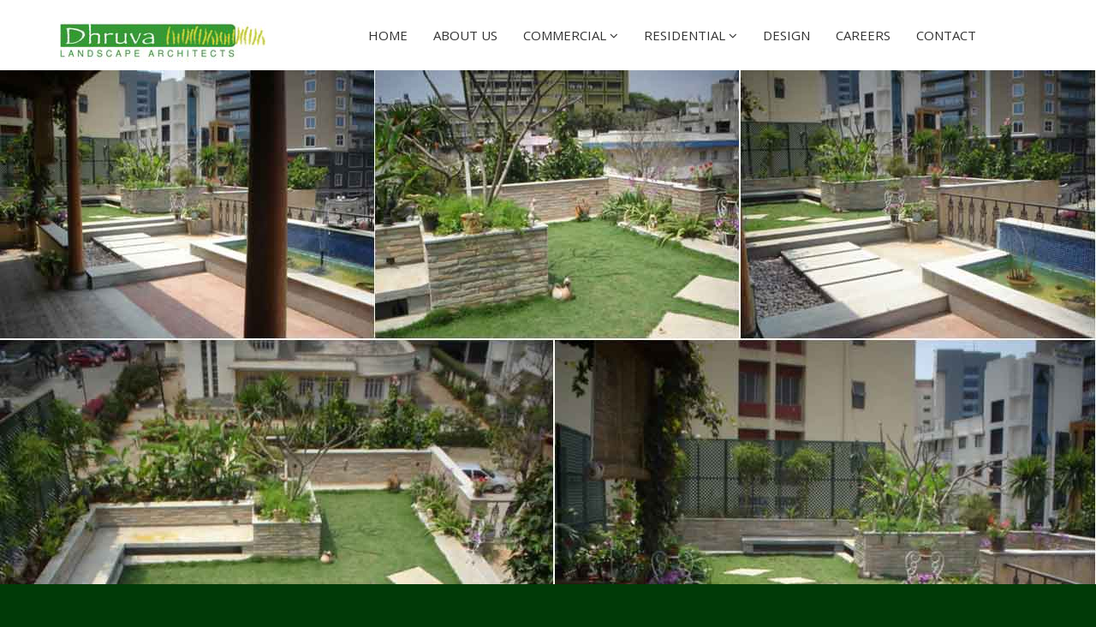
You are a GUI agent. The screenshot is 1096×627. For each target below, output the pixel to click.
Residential (690, 35)
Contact (946, 35)
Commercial (570, 35)
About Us (465, 35)
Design (786, 35)
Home (388, 35)
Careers (863, 35)
